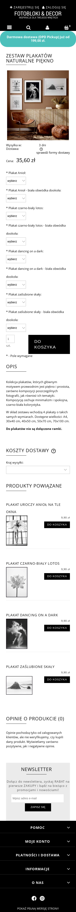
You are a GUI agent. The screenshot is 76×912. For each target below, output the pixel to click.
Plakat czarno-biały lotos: (24, 208)
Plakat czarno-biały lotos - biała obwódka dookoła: (36, 229)
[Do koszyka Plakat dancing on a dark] (57, 628)
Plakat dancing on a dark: (25, 251)
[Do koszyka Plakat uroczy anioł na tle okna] (57, 524)
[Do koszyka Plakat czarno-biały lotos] (57, 576)
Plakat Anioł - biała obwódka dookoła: (33, 190)
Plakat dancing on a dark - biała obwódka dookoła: (36, 273)
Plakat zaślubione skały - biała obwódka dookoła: (35, 316)
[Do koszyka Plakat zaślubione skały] (57, 679)
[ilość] (10, 339)
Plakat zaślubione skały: (24, 294)
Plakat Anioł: (16, 173)
